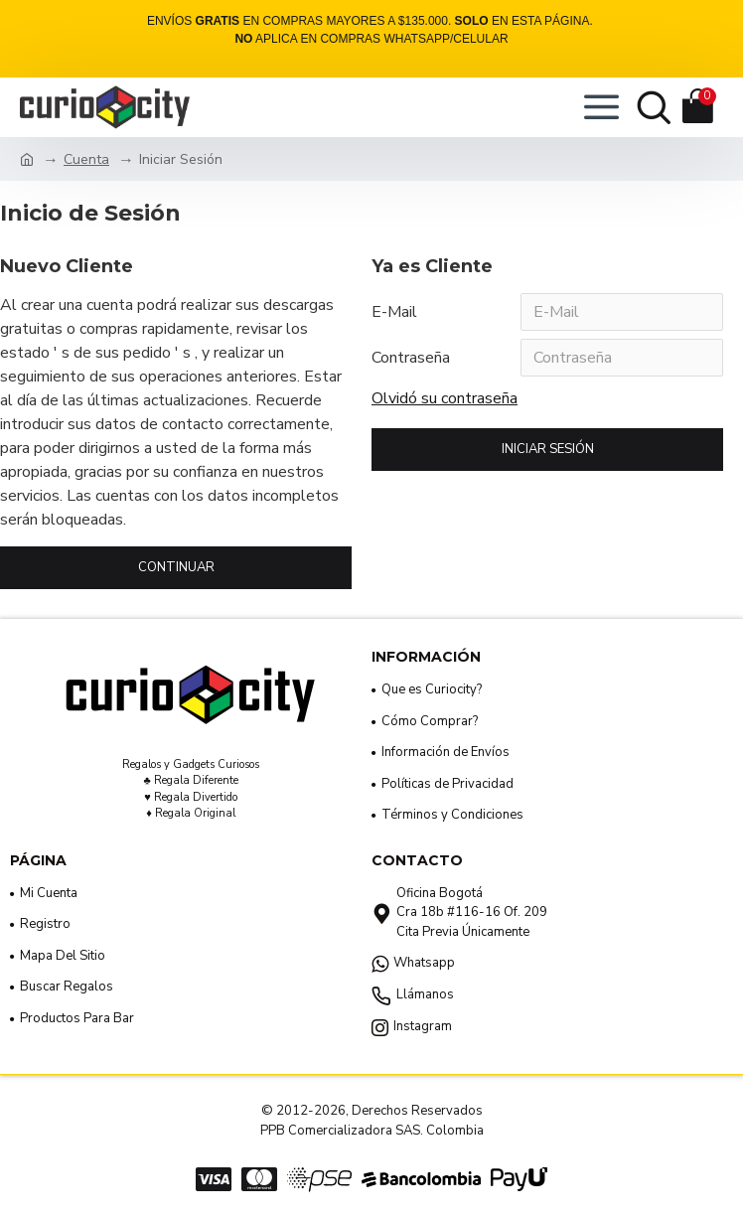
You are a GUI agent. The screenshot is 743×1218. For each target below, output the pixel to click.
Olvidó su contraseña (445, 398)
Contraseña (411, 358)
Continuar (176, 567)
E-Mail (394, 312)
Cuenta (86, 159)
